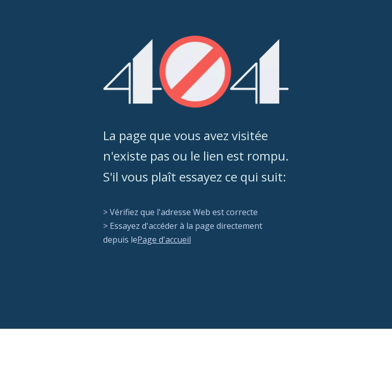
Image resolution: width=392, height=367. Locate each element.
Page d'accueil (164, 239)
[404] (196, 72)
